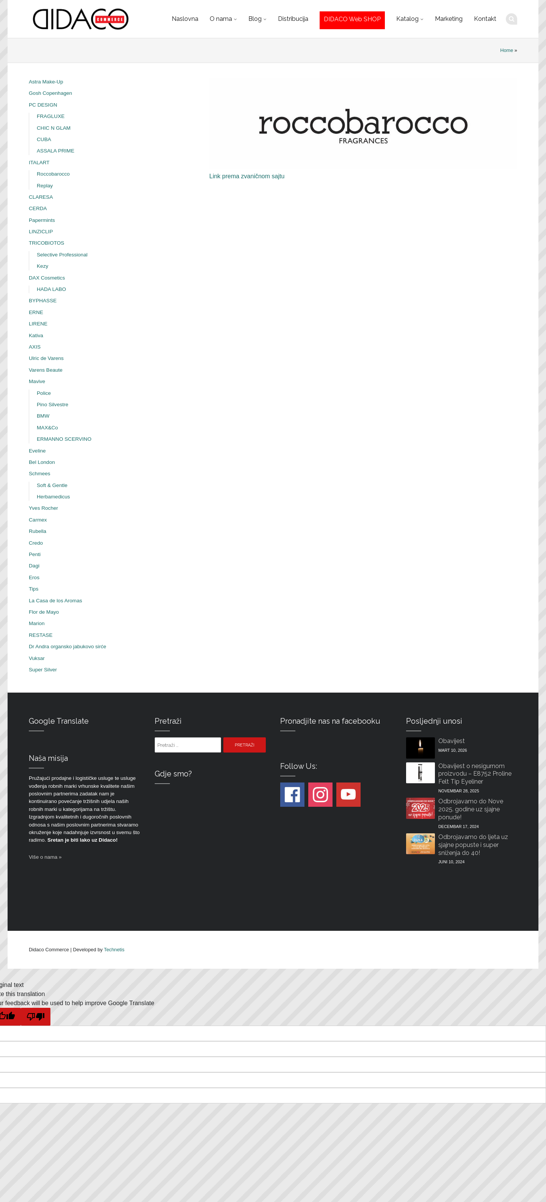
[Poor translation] (35, 1017)
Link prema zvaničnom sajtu (246, 176)
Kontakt (485, 18)
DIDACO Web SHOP (352, 19)
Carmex (38, 520)
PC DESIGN (43, 105)
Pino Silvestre (52, 404)
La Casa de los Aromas (55, 600)
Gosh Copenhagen (50, 93)
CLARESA (41, 197)
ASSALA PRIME (55, 151)
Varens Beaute (46, 370)
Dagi (34, 566)
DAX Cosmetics (47, 278)
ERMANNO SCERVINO (64, 439)
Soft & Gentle (52, 485)
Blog (255, 18)
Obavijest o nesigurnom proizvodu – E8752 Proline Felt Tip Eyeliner (474, 774)
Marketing (449, 18)
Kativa (36, 335)
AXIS (35, 347)
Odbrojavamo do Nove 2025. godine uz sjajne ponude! (470, 809)
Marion (37, 623)
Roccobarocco (53, 174)
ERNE (36, 312)
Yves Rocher (43, 508)
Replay (45, 186)
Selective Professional (62, 255)
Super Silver (43, 669)
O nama (221, 18)
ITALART (39, 162)
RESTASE (40, 635)
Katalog (407, 18)
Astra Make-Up (46, 82)
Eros (34, 577)
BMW (43, 416)
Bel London (42, 462)
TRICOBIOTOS (46, 243)
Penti (35, 554)
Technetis (114, 949)
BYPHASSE (42, 300)
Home (506, 50)
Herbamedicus (53, 497)
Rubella (37, 531)
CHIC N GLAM (54, 128)
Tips (33, 589)
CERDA (38, 208)
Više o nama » (45, 857)
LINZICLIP (41, 231)
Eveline (37, 451)
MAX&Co (47, 428)
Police (44, 393)
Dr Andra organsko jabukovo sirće (67, 646)
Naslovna (185, 18)
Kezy (42, 266)
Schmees (39, 473)
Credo (36, 543)
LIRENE (38, 324)
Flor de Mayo (44, 612)
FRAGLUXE (50, 116)
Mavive (37, 381)
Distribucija (293, 18)
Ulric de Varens (46, 358)
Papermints (42, 220)
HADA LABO (51, 289)
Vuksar (37, 658)
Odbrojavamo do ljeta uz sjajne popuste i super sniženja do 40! (473, 844)
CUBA (44, 139)
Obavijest (451, 741)
